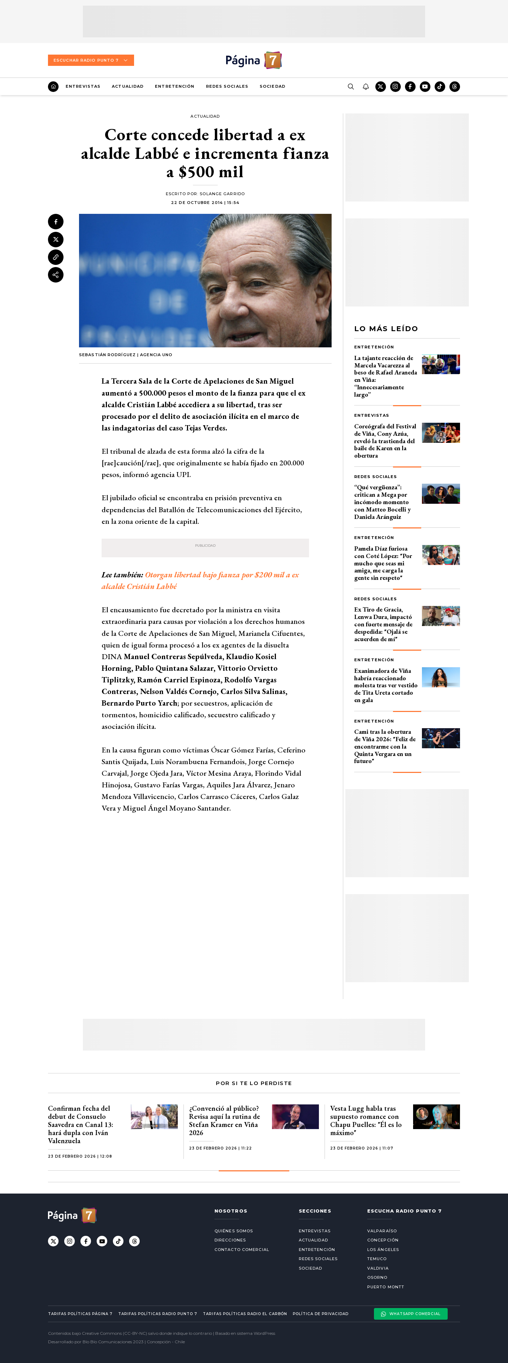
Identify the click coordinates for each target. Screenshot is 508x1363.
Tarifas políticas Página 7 (80, 1314)
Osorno (377, 1277)
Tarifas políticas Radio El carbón (245, 1314)
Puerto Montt (385, 1286)
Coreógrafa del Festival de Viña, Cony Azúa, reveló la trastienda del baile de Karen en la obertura (385, 440)
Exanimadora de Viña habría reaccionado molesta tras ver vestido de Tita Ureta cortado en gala (386, 685)
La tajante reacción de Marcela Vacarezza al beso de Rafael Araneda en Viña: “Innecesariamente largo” (385, 376)
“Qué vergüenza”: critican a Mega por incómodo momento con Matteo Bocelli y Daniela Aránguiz (382, 501)
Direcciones (230, 1240)
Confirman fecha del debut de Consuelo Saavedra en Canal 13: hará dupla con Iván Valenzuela (80, 1124)
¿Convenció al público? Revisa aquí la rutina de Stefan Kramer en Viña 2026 (224, 1120)
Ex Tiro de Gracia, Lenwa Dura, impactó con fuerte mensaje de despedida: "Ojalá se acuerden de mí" (383, 624)
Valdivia (378, 1268)
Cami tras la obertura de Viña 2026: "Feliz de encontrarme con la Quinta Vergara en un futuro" (385, 746)
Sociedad (272, 86)
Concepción (383, 1240)
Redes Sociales (227, 86)
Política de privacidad (321, 1314)
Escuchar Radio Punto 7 (91, 60)
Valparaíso (382, 1230)
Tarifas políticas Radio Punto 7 (157, 1314)
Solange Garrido (222, 193)
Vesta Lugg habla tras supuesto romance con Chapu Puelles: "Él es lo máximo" (366, 1120)
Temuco (377, 1258)
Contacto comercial (241, 1249)
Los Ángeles (383, 1249)
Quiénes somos (233, 1230)
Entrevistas (83, 86)
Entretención (174, 86)
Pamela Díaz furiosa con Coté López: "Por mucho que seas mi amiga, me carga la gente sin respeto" (383, 563)
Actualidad (128, 86)
